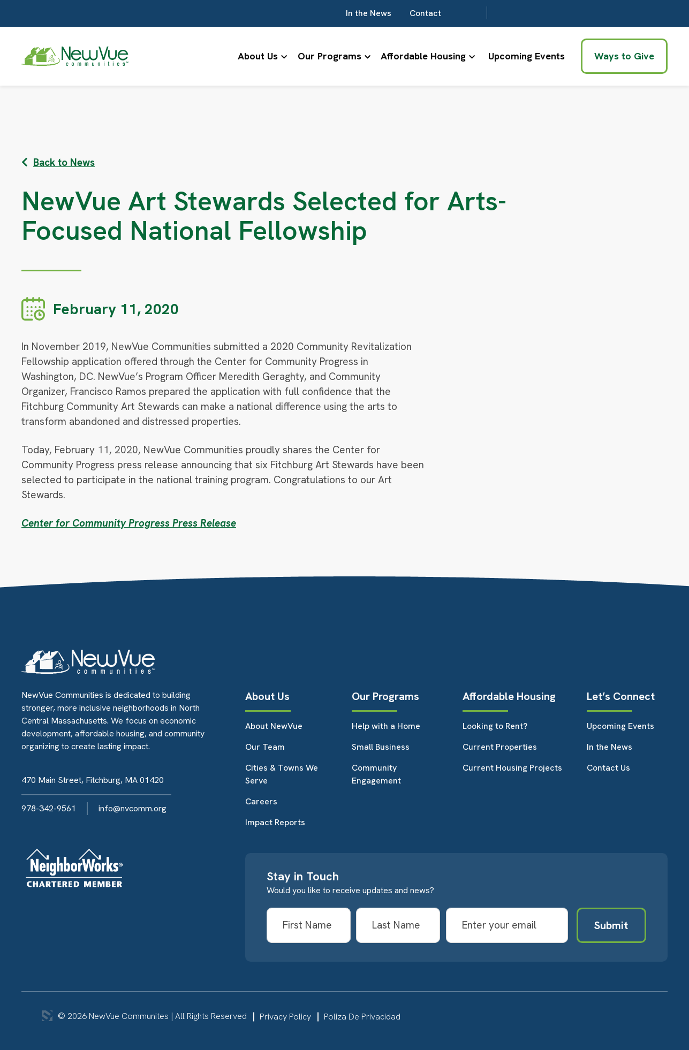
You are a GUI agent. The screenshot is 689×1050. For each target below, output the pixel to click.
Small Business (381, 746)
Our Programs (321, 56)
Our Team (265, 746)
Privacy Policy (285, 1016)
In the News (520, 13)
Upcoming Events (526, 56)
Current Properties (500, 746)
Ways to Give (624, 56)
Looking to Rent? (495, 726)
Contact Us (608, 767)
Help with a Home (386, 726)
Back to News (58, 162)
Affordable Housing (420, 56)
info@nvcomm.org (132, 808)
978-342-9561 (48, 808)
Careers (261, 801)
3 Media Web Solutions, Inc (47, 1015)
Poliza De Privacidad (362, 1016)
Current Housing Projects (512, 767)
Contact (577, 13)
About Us (244, 56)
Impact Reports (275, 822)
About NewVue (273, 726)
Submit (611, 925)
